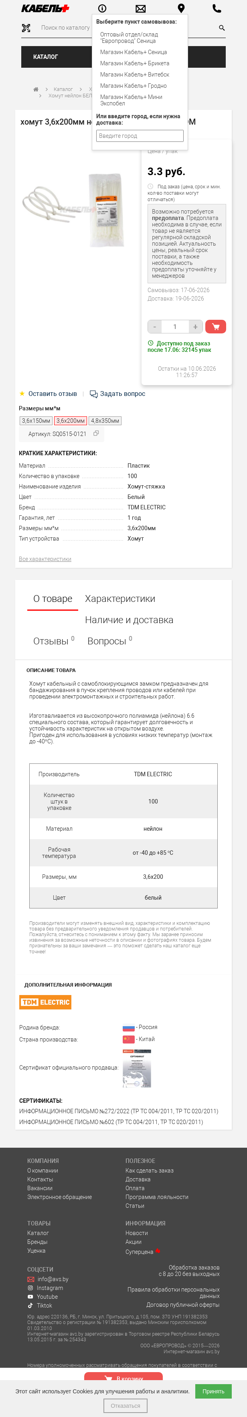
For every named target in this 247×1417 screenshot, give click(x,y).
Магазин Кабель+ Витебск (134, 74)
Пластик (139, 465)
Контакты (40, 1179)
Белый (136, 497)
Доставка (138, 1179)
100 (132, 476)
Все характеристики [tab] (45, 559)
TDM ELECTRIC (147, 507)
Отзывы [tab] (54, 641)
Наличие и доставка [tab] (129, 620)
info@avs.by (48, 1279)
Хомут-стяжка (146, 486)
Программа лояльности (157, 1197)
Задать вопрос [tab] (117, 394)
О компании (42, 1170)
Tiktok (39, 1305)
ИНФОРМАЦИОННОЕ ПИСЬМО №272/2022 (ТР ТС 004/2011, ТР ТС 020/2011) (119, 1111)
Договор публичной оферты (183, 1305)
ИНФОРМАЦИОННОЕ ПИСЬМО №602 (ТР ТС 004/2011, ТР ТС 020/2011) (111, 1122)
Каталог (45, 57)
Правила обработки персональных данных (174, 1292)
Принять (213, 1391)
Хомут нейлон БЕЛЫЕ (74, 96)
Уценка (36, 1250)
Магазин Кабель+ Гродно (133, 86)
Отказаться (125, 1406)
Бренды (37, 1242)
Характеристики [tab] (120, 598)
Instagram (45, 1288)
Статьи (135, 1206)
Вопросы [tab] (109, 641)
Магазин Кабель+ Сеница (133, 52)
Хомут (136, 538)
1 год (134, 518)
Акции (134, 1242)
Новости (137, 1233)
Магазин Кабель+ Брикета (135, 63)
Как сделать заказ (150, 1170)
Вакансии (40, 1188)
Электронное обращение (59, 1197)
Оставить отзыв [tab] (49, 394)
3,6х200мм (142, 528)
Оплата (135, 1188)
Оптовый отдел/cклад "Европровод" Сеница (129, 37)
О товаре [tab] (52, 598)
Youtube (42, 1297)
